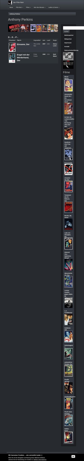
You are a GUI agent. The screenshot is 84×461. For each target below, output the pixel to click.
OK (73, 457)
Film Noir (19, 7)
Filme (28, 7)
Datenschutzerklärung (69, 50)
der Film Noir (18, 2)
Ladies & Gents (53, 7)
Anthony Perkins (15, 14)
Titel (19, 40)
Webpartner (68, 39)
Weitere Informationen (39, 460)
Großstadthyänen (69, 396)
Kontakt (66, 46)
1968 (43, 54)
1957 (43, 44)
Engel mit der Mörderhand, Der (23, 57)
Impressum (67, 43)
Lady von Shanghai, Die (67, 234)
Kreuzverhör (68, 163)
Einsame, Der (23, 44)
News (11, 7)
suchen (66, 31)
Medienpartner (68, 35)
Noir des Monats (39, 7)
